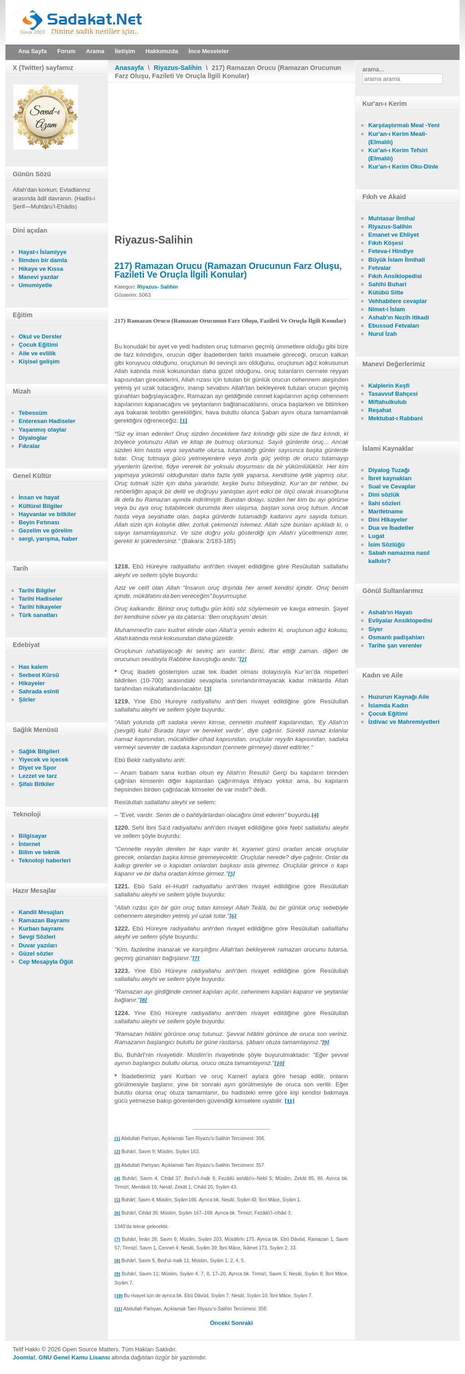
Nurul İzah (382, 333)
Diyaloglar (33, 437)
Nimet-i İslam (386, 309)
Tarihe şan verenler (395, 645)
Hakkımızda (162, 51)
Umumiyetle (35, 285)
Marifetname (385, 511)
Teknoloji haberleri (45, 860)
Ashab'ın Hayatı (390, 612)
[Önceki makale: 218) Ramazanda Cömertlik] (220, 1322)
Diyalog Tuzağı (389, 470)
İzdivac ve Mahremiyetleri (404, 721)
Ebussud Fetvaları (393, 325)
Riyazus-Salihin (178, 67)
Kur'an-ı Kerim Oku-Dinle (403, 166)
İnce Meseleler (208, 51)
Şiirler (27, 699)
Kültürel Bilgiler (41, 506)
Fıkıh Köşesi (385, 242)
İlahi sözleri (384, 503)
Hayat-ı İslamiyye (43, 252)
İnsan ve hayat (39, 497)
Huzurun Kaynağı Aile (398, 696)
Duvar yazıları (38, 945)
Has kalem (33, 666)
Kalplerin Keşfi (389, 385)
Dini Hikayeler (387, 519)
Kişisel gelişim (39, 361)
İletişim (125, 51)
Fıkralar (29, 446)
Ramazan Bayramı (44, 920)
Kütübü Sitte (385, 292)
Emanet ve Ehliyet (393, 234)
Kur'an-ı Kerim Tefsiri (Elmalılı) (398, 154)
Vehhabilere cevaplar (397, 301)
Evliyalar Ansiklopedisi (400, 620)
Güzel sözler (36, 953)
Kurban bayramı (41, 928)
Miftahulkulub (387, 401)
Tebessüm (33, 412)
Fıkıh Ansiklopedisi (395, 276)
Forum (66, 51)
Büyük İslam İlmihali (396, 259)
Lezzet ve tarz (38, 775)
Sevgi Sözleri (37, 936)
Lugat (376, 536)
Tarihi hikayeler (40, 606)
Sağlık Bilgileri (39, 751)
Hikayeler (32, 683)
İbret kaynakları (389, 478)
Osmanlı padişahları (396, 637)
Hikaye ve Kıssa (41, 268)
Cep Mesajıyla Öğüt (46, 961)
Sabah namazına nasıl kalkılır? (399, 556)
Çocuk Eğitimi (38, 344)
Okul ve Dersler (40, 336)
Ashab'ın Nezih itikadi (398, 317)
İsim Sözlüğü (386, 544)
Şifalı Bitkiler (36, 784)
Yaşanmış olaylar (43, 429)
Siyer (375, 629)
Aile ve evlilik (37, 353)
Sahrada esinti (39, 691)
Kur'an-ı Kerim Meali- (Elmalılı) (397, 137)
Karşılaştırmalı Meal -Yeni (404, 125)
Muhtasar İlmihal (391, 218)
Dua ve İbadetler (391, 527)
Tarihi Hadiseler (41, 598)
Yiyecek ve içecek (43, 759)
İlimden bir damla (43, 260)
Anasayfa (129, 67)
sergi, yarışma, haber (48, 538)
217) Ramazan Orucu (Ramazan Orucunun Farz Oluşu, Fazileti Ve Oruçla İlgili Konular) (228, 270)
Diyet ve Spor (37, 767)
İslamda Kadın (388, 705)
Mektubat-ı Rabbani (395, 418)
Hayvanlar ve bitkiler (47, 514)
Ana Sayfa (32, 51)
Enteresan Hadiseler (47, 421)
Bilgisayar (33, 835)
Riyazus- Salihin (157, 286)
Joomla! (24, 1357)
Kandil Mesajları (41, 912)
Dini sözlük (384, 494)
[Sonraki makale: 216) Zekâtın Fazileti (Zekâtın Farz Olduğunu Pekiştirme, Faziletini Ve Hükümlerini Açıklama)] (242, 1322)
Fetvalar (379, 267)
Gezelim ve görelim (46, 530)
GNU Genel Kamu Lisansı (74, 1357)
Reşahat (379, 410)
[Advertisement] (231, 150)
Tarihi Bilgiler (37, 590)
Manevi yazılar (39, 277)
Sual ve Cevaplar (392, 486)
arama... (373, 69)
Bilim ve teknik (39, 852)
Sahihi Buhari (387, 284)
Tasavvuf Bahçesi (393, 393)
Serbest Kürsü (39, 675)
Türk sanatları (38, 615)
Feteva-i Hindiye (391, 251)
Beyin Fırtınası (39, 522)
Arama (95, 51)
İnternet (29, 844)
